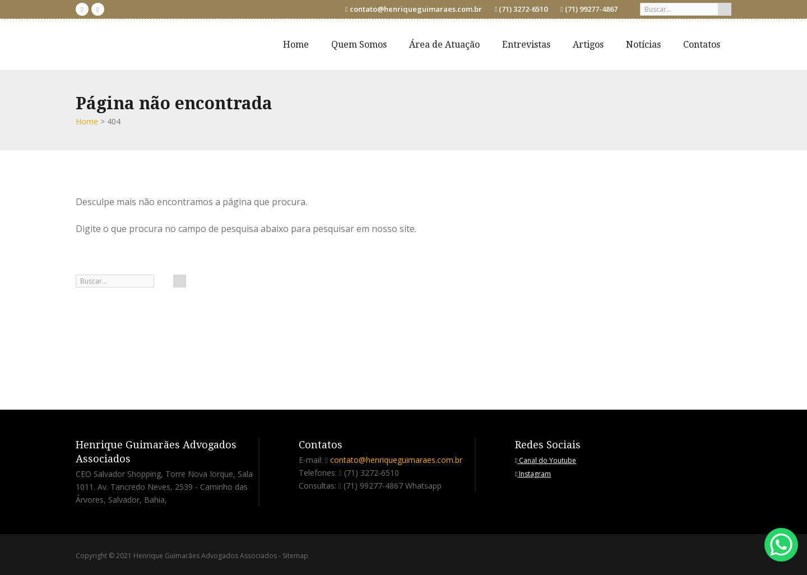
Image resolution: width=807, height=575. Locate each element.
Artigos (588, 44)
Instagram (533, 474)
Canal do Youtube (545, 460)
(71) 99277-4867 (591, 9)
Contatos (701, 44)
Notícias (643, 44)
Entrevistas (526, 44)
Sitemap (295, 555)
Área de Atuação (444, 44)
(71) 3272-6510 (523, 9)
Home (296, 44)
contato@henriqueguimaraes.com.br (416, 9)
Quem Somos (359, 44)
